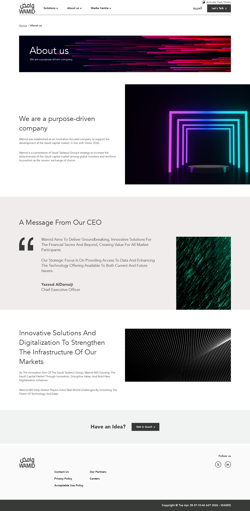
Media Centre (100, 8)
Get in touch (144, 427)
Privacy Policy (63, 479)
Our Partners (98, 472)
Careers (95, 479)
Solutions (49, 8)
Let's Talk (218, 8)
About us (73, 8)
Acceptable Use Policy (68, 485)
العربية (197, 8)
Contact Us (61, 472)
